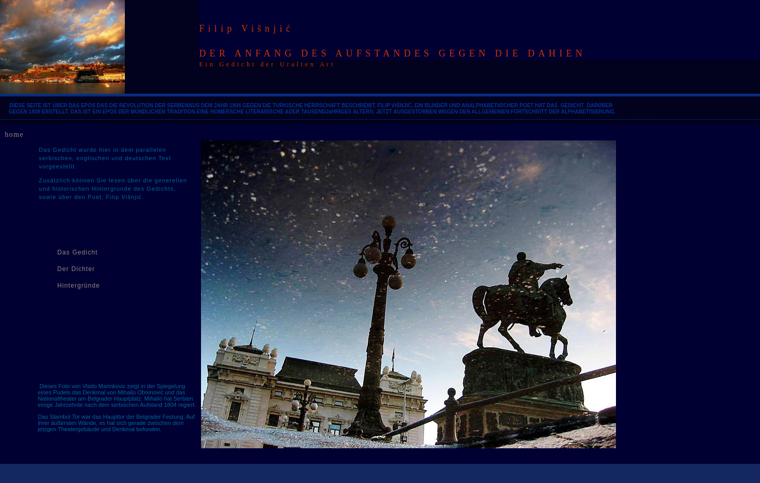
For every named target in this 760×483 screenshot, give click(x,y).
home (14, 134)
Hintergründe (79, 285)
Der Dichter (76, 269)
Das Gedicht (78, 252)
